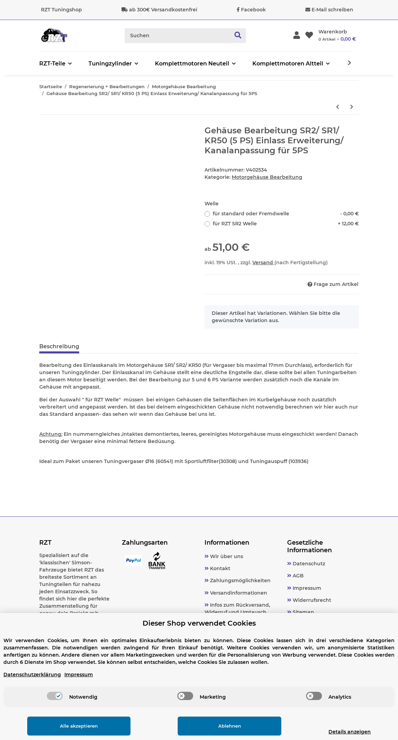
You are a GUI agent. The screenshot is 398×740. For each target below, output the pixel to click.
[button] (297, 35)
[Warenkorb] (337, 35)
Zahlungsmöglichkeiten (240, 580)
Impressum (306, 588)
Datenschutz (308, 564)
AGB (297, 576)
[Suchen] (178, 35)
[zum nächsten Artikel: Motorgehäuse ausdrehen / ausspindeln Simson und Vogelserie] (352, 107)
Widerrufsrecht (311, 600)
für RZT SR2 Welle (286, 223)
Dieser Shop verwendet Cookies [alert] (199, 623)
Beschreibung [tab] (59, 346)
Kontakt (219, 568)
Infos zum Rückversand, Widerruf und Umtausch (237, 608)
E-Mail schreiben (332, 10)
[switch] (55, 696)
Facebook (253, 10)
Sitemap (302, 612)
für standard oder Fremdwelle (286, 213)
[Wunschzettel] (309, 35)
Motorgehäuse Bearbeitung (267, 177)
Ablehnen (212, 726)
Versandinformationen (238, 593)
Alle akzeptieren (73, 726)
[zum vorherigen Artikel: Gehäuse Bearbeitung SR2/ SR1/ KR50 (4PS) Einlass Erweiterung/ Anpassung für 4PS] (338, 107)
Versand (263, 262)
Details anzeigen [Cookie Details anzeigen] (338, 732)
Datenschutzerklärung (32, 674)
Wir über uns (226, 556)
